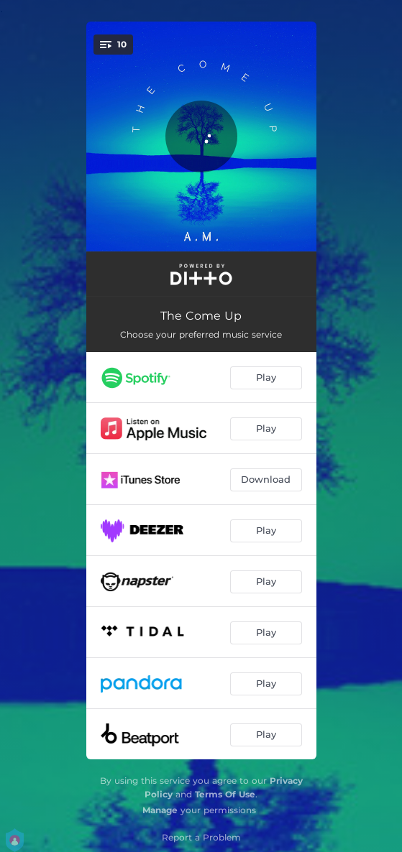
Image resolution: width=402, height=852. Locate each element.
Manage (160, 810)
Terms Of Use (225, 794)
